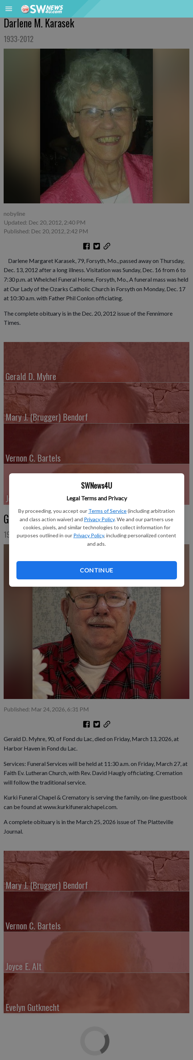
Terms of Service (107, 511)
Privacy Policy (99, 519)
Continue (96, 570)
